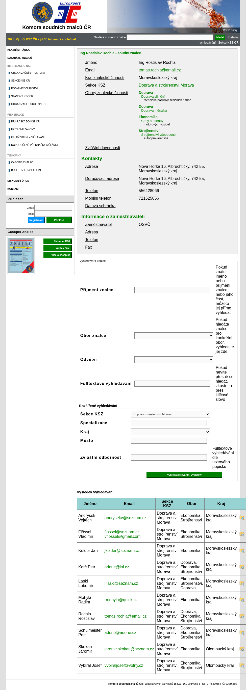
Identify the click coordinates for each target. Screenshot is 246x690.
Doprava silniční (153, 96)
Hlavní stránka (18, 49)
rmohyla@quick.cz (121, 600)
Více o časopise (60, 255)
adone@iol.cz (117, 567)
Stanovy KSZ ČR (22, 96)
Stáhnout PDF (62, 241)
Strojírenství (149, 131)
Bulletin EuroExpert (26, 170)
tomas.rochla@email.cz (160, 70)
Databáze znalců (19, 58)
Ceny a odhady (152, 121)
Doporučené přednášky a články (34, 145)
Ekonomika (148, 117)
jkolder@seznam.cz (122, 550)
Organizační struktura (28, 72)
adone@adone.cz (120, 632)
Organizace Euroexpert (28, 104)
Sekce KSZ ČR (228, 42)
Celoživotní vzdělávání (27, 137)
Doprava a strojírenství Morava (166, 85)
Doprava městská (154, 110)
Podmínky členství (24, 88)
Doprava (146, 93)
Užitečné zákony (23, 129)
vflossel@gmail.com (123, 536)
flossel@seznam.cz (122, 532)
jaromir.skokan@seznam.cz (129, 649)
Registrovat (36, 220)
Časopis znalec (22, 162)
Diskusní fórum (18, 180)
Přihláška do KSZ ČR (25, 121)
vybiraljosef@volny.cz (124, 665)
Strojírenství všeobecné (158, 135)
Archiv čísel (63, 248)
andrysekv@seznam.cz (125, 518)
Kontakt (13, 189)
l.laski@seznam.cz (121, 583)
